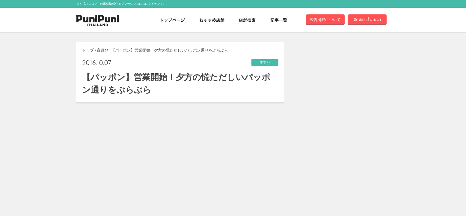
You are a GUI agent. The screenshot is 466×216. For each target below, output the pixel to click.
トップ (88, 50)
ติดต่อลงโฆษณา (367, 19)
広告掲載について (325, 19)
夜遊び (102, 50)
